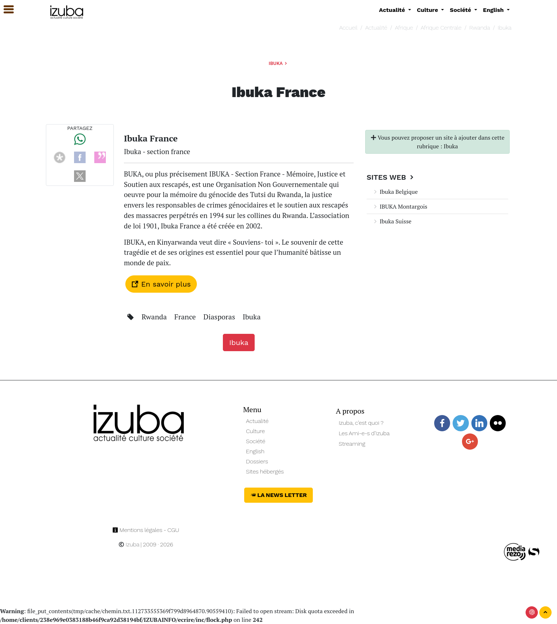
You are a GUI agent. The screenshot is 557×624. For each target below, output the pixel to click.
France (186, 317)
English (255, 451)
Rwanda (479, 27)
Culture (255, 431)
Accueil (348, 27)
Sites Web (391, 177)
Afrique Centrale (441, 27)
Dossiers (257, 461)
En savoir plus (161, 284)
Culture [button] (428, 9)
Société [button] (461, 9)
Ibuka (504, 27)
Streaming (352, 443)
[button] (5, 10)
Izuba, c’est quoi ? (361, 422)
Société (255, 441)
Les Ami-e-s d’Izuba (364, 433)
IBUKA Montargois (399, 206)
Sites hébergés (265, 471)
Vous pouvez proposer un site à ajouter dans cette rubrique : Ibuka (438, 142)
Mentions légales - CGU (145, 530)
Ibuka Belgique (395, 192)
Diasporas (220, 317)
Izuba (128, 544)
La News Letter (278, 495)
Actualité (376, 27)
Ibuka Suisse (391, 221)
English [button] (494, 9)
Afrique (404, 27)
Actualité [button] (393, 9)
